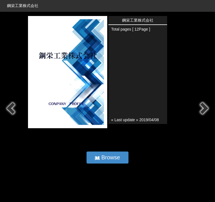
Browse (107, 157)
